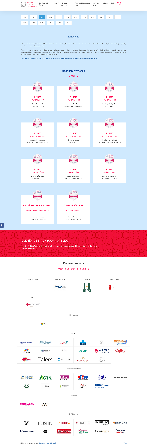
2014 (75, 17)
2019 (117, 17)
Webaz (125, 443)
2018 (109, 17)
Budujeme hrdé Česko (43, 4)
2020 (24, 23)
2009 (33, 17)
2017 (101, 17)
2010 (42, 17)
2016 (92, 17)
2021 (33, 23)
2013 (67, 17)
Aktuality (106, 3)
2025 (68, 23)
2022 (41, 23)
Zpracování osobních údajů (47, 443)
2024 (59, 23)
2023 (50, 23)
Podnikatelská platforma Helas (82, 4)
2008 (24, 17)
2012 (58, 17)
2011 (50, 17)
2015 (84, 17)
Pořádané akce (96, 4)
